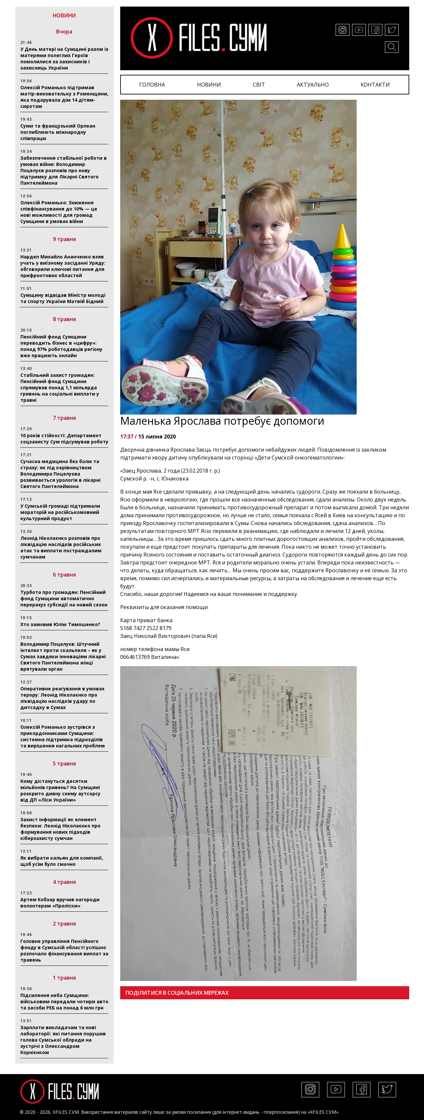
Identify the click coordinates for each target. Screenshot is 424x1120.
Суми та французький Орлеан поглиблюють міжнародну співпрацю (57, 132)
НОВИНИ (209, 84)
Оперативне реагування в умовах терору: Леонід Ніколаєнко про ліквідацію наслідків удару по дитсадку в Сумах (62, 697)
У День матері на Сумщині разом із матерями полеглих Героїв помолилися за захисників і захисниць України (64, 58)
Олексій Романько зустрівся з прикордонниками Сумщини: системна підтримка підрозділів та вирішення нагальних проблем (62, 736)
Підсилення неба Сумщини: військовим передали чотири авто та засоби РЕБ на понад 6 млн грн (64, 1001)
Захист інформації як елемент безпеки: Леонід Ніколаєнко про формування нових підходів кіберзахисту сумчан (60, 828)
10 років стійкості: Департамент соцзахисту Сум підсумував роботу (64, 438)
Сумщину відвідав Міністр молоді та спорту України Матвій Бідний (62, 298)
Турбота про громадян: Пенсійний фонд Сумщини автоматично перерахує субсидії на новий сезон (63, 598)
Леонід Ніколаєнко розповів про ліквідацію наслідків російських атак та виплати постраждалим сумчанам (60, 547)
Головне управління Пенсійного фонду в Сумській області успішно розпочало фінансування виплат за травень (64, 950)
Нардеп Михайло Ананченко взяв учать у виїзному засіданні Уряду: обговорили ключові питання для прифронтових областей (62, 266)
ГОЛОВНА (152, 84)
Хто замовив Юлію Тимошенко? (60, 624)
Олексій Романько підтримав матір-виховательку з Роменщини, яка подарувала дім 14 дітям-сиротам (64, 96)
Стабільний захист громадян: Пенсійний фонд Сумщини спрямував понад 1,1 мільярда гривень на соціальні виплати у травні (59, 387)
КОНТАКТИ (375, 84)
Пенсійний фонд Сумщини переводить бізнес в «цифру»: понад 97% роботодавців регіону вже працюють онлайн (61, 346)
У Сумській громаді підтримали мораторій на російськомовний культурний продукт (60, 512)
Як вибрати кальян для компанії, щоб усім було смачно (61, 861)
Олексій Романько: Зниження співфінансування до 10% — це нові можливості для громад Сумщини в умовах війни (58, 211)
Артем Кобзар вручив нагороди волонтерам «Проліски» (60, 902)
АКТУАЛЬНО (313, 84)
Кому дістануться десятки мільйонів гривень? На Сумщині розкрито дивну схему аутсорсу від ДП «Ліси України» (60, 790)
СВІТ (259, 84)
